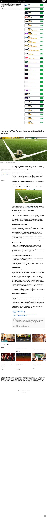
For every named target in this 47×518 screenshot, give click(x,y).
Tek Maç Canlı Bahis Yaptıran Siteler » (38, 330)
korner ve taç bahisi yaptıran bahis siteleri (5, 172)
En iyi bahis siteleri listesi (26, 361)
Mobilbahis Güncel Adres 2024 (22, 347)
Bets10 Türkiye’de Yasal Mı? (18, 310)
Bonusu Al (41, 13)
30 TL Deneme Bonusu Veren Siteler (20, 312)
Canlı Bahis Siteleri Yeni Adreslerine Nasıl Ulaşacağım (38, 365)
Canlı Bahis (2, 361)
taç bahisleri (30, 207)
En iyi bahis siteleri (19, 361)
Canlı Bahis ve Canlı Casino (9, 361)
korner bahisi (3, 171)
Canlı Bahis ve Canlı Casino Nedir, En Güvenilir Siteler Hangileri (25, 314)
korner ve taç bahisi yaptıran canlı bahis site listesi (5, 174)
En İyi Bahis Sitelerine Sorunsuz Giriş (20, 315)
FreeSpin (43, 1)
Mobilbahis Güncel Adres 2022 (19, 311)
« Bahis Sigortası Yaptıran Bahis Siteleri (19, 330)
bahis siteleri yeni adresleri (36, 361)
